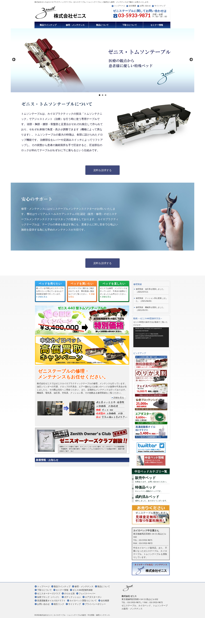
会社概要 (132, 6)
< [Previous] (14, 60)
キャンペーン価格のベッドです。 (152, 488)
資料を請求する (102, 170)
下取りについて (129, 25)
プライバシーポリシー (95, 604)
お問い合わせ (145, 6)
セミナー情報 (156, 25)
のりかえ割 (69, 593)
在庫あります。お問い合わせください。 (152, 479)
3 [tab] (105, 95)
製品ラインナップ (48, 25)
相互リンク (59, 604)
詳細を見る (42, 297)
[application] (151, 337)
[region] (102, 60)
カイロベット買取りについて (83, 600)
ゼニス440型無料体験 (82, 590)
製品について (102, 25)
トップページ (119, 6)
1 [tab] (99, 95)
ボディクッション (72, 597)
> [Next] (191, 60)
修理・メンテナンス (75, 25)
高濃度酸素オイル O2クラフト (51, 600)
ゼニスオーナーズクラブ (48, 593)
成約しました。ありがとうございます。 (152, 498)
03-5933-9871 (134, 15)
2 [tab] (102, 95)
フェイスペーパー (87, 593)
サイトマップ (159, 6)
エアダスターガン (93, 597)
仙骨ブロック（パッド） (48, 597)
